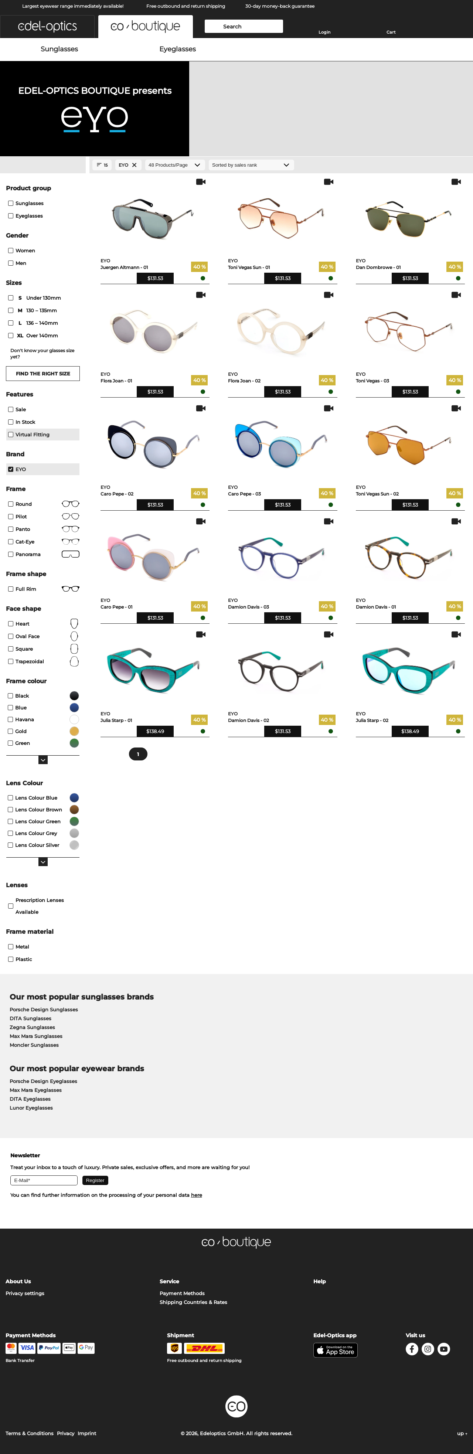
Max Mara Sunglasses (36, 1036)
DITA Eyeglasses (30, 1099)
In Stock (21, 422)
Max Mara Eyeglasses (36, 1090)
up (462, 1433)
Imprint (87, 1433)
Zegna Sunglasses (32, 1027)
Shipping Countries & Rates (193, 1302)
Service (169, 1281)
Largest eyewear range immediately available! (72, 6)
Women (21, 250)
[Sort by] (251, 165)
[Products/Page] (175, 165)
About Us (18, 1281)
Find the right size (43, 374)
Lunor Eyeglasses (31, 1108)
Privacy (65, 1433)
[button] (47, 26)
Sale (17, 409)
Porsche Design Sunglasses (44, 1009)
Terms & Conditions (30, 1433)
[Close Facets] (43, 165)
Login (324, 32)
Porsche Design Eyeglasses (43, 1081)
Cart (391, 32)
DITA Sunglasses (30, 1018)
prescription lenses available (36, 906)
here (196, 1195)
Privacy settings (25, 1293)
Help (319, 1281)
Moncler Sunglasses (34, 1045)
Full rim (43, 589)
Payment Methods (182, 1293)
